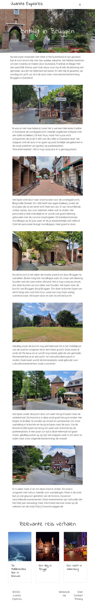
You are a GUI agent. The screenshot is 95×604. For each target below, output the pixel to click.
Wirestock (64, 591)
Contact (78, 595)
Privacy (79, 598)
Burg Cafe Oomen (22, 203)
